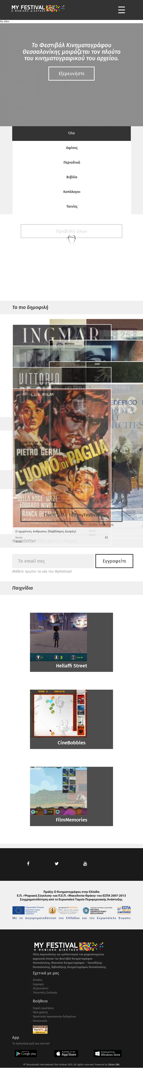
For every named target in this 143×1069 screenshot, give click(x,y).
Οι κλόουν (59, 434)
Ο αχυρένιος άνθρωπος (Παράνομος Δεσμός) (29, 445)
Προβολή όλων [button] (71, 453)
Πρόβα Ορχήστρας (101, 435)
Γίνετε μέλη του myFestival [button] (72, 515)
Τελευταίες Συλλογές (45, 993)
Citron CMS (113, 1065)
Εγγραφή (38, 985)
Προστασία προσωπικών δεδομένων (54, 1017)
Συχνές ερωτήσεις (43, 1009)
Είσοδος (37, 980)
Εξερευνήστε (40, 989)
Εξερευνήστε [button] (72, 73)
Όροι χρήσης (40, 1013)
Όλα (71, 133)
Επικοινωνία (40, 1021)
